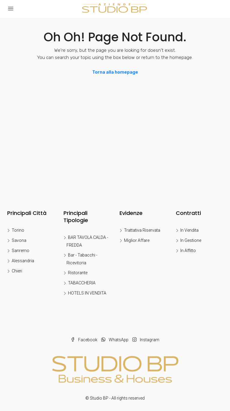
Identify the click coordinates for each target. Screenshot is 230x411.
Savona (19, 240)
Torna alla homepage (115, 72)
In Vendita (189, 230)
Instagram (145, 339)
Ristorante (77, 272)
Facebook (84, 339)
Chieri (17, 271)
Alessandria (23, 260)
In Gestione (190, 240)
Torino (18, 230)
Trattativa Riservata (142, 230)
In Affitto (188, 250)
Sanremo (20, 250)
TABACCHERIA (82, 282)
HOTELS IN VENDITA (87, 293)
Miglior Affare (136, 240)
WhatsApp (115, 339)
